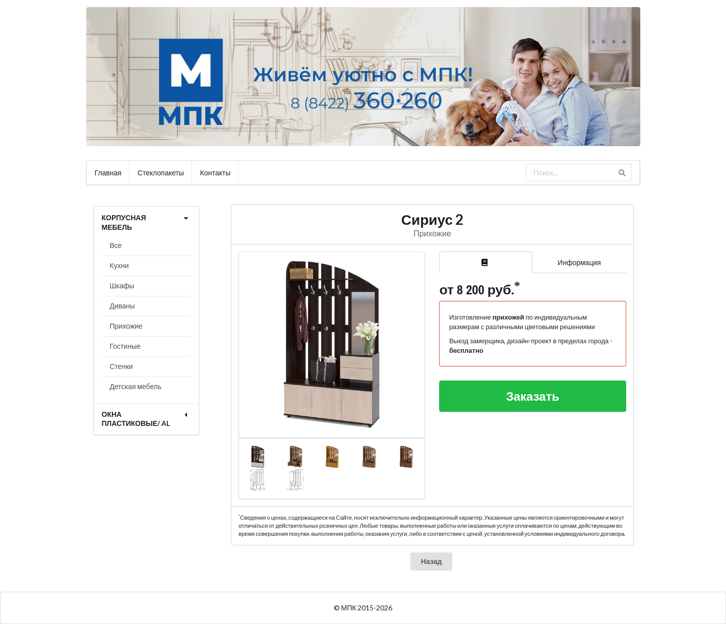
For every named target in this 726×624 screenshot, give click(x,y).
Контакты (215, 172)
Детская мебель (136, 386)
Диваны (122, 305)
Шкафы (122, 285)
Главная (108, 172)
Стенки (121, 366)
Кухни (119, 265)
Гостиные (125, 346)
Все (116, 245)
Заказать (533, 396)
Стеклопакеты (161, 172)
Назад (431, 561)
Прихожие (126, 326)
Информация (579, 262)
